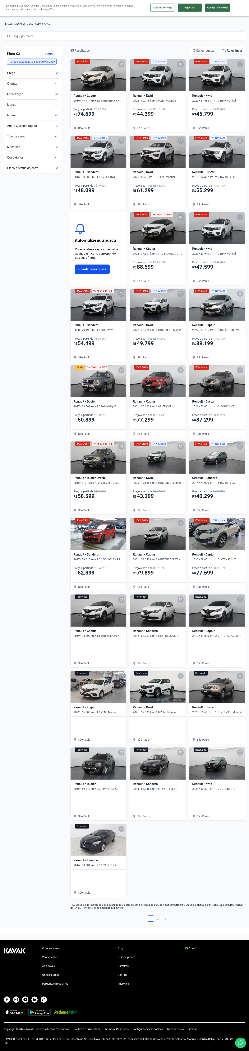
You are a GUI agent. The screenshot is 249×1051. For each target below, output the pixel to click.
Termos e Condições (117, 1029)
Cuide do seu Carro (170, 8)
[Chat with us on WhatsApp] (240, 1043)
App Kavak (48, 965)
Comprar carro (99, 8)
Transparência (175, 1029)
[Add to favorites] (121, 64)
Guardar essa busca (92, 269)
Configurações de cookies (147, 1029)
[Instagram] (16, 999)
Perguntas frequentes (55, 983)
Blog (120, 948)
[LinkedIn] (34, 999)
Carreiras (123, 965)
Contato (122, 974)
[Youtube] (25, 999)
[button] (32, 62)
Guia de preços (126, 957)
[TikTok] (44, 999)
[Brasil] (211, 8)
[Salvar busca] (203, 51)
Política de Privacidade (87, 1029)
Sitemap (192, 1029)
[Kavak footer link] (14, 966)
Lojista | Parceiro (143, 8)
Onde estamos (50, 974)
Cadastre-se (234, 8)
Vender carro (120, 8)
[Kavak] (14, 8)
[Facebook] (7, 999)
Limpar (49, 53)
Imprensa (123, 983)
